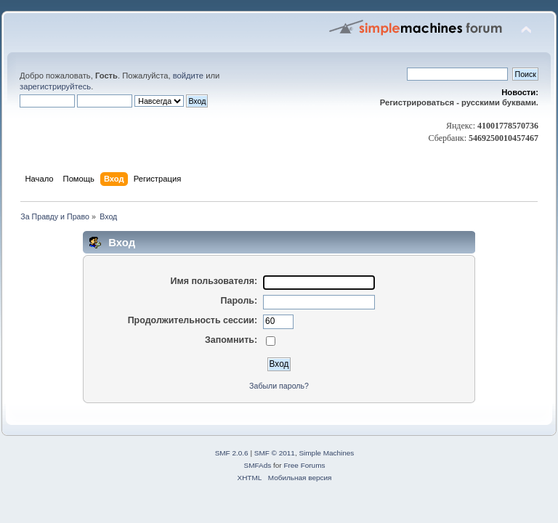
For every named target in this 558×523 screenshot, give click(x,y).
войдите (188, 75)
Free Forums (304, 465)
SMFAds (258, 465)
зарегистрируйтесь (55, 86)
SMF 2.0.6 (231, 453)
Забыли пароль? (279, 385)
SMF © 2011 (274, 453)
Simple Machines (326, 453)
